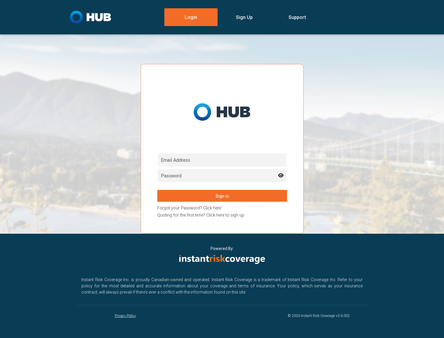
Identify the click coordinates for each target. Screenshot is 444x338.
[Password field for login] (222, 176)
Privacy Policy (125, 315)
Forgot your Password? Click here (189, 208)
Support (297, 17)
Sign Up (244, 17)
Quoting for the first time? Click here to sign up (200, 215)
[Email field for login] (222, 160)
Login (191, 17)
